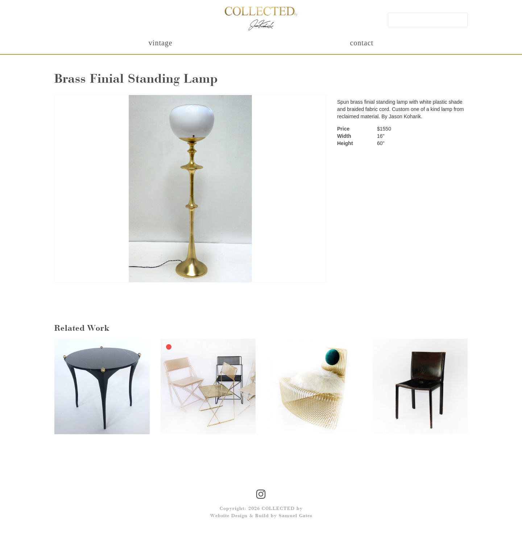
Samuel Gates (295, 516)
